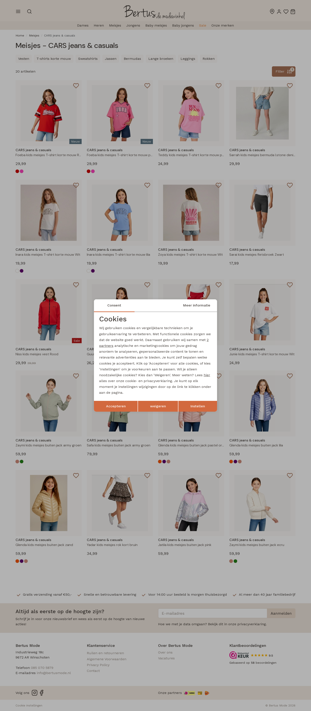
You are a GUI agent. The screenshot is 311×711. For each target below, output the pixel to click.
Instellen (197, 406)
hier (207, 375)
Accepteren (116, 406)
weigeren (158, 406)
